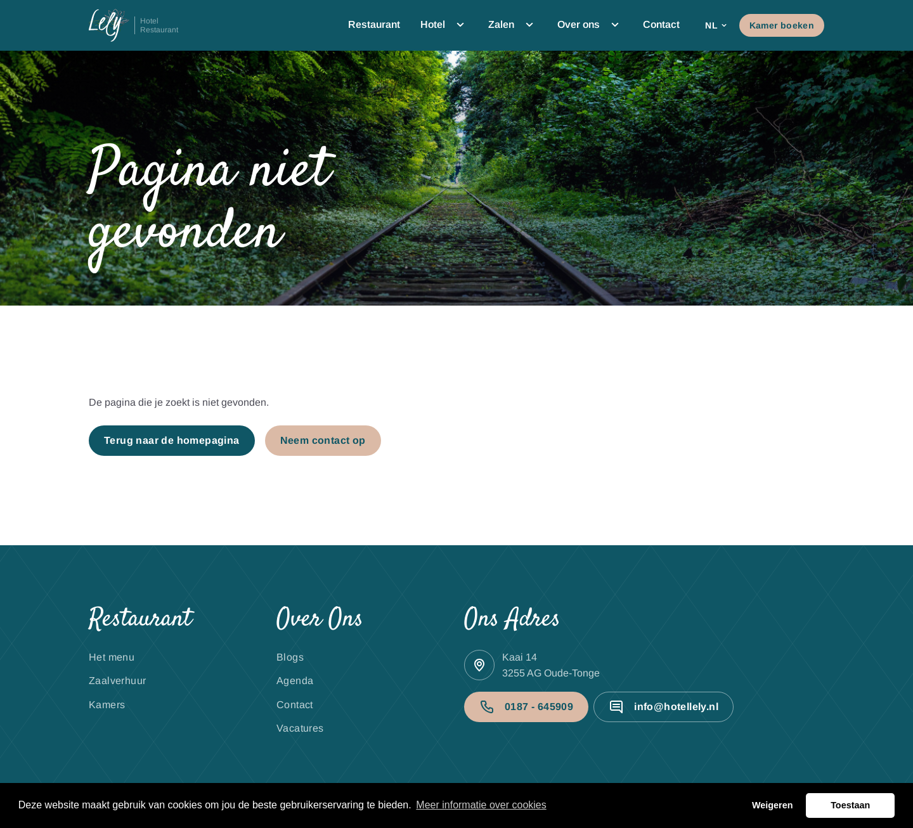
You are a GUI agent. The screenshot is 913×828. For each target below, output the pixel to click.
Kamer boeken (781, 25)
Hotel (444, 24)
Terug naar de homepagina (172, 440)
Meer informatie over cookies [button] (481, 804)
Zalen (512, 24)
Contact (661, 24)
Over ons (590, 24)
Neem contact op (323, 440)
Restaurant (374, 24)
